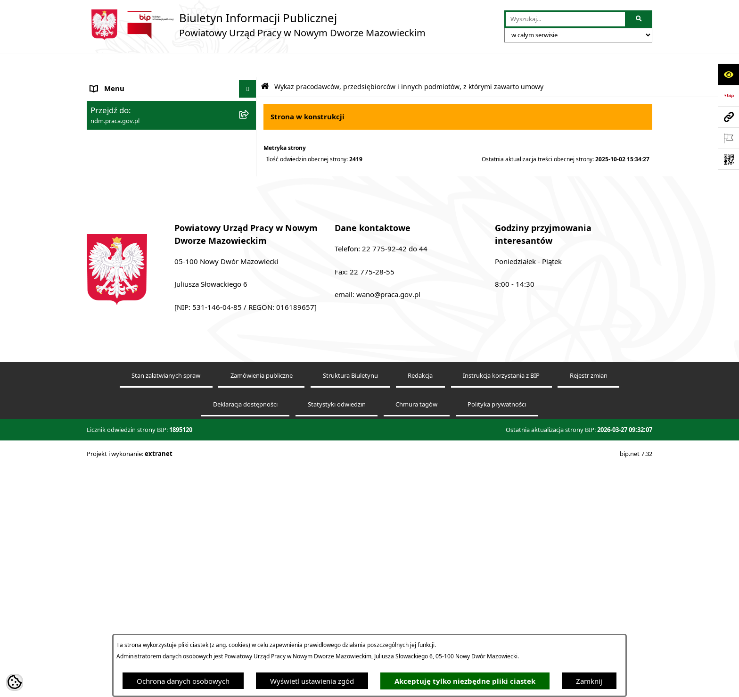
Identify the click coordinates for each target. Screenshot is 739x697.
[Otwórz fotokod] (728, 159)
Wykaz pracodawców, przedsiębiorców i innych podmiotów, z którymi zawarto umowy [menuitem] (155, 305)
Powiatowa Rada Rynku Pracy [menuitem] (138, 241)
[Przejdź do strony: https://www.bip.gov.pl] (728, 95)
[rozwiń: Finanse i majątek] (249, 206)
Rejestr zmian (589, 608)
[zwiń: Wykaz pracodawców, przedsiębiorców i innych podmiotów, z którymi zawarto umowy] (249, 295)
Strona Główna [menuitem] (114, 82)
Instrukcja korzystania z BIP (501, 608)
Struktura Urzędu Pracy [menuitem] (128, 135)
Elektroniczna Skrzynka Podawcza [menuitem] (144, 188)
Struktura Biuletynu (350, 608)
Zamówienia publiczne (261, 608)
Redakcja (420, 608)
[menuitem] (171, 340)
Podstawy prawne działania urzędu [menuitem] (147, 153)
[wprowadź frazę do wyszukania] (565, 19)
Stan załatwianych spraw (165, 608)
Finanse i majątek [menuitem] (118, 206)
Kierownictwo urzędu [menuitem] (124, 118)
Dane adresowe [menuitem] (115, 100)
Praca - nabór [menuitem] (112, 170)
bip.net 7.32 (636, 686)
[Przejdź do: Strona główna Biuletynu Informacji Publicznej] (265, 62)
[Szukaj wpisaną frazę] (639, 19)
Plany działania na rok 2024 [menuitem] (135, 363)
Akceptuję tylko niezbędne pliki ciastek (464, 681)
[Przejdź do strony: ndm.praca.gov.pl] (728, 116)
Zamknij (589, 681)
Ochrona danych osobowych (183, 681)
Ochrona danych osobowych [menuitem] (136, 277)
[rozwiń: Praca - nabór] (249, 171)
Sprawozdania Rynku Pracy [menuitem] (134, 224)
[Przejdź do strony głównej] (256, 24)
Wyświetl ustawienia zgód (312, 681)
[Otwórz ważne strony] (728, 138)
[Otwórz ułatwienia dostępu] (728, 74)
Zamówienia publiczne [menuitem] (127, 259)
